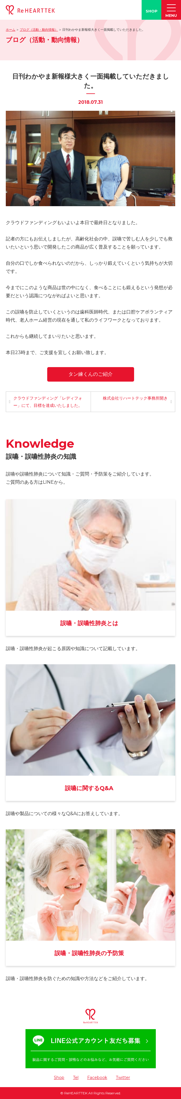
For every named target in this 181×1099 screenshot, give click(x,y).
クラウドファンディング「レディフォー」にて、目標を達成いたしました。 (47, 402)
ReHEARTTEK (75, 1093)
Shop (59, 1077)
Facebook (97, 1077)
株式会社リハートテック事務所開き (135, 398)
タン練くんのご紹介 (90, 374)
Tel (75, 1077)
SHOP (152, 11)
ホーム (10, 30)
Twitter (123, 1077)
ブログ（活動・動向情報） (39, 30)
